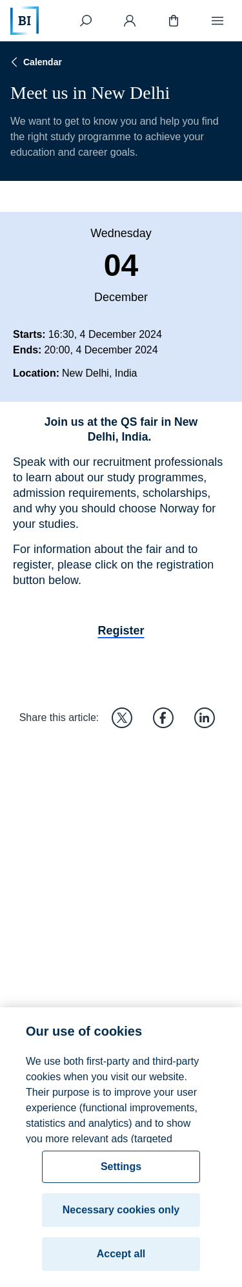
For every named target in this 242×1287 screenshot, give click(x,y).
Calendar (35, 62)
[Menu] (217, 20)
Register (120, 630)
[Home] (24, 20)
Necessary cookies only (121, 1216)
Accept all (121, 1260)
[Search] (86, 20)
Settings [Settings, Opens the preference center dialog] (121, 1172)
